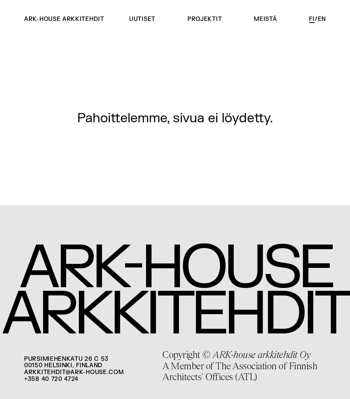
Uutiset (142, 19)
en (322, 19)
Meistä (265, 19)
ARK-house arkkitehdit (64, 19)
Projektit (204, 19)
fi (311, 19)
